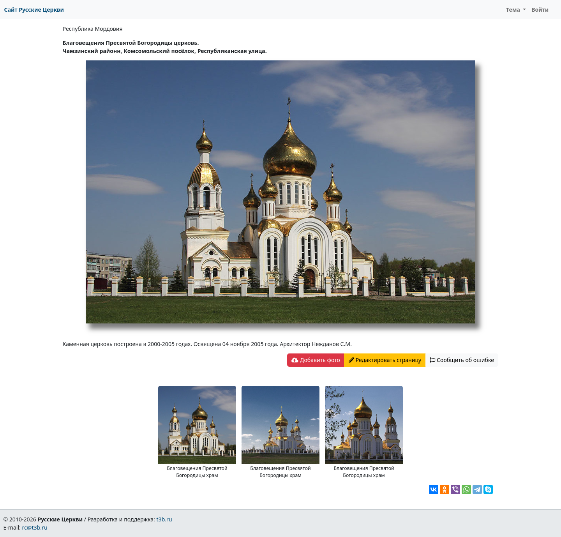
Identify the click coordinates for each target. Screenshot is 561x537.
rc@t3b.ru (35, 527)
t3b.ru (164, 519)
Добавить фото (315, 360)
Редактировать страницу (385, 360)
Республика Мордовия (93, 28)
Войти (540, 9)
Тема (514, 9)
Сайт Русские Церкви (34, 9)
